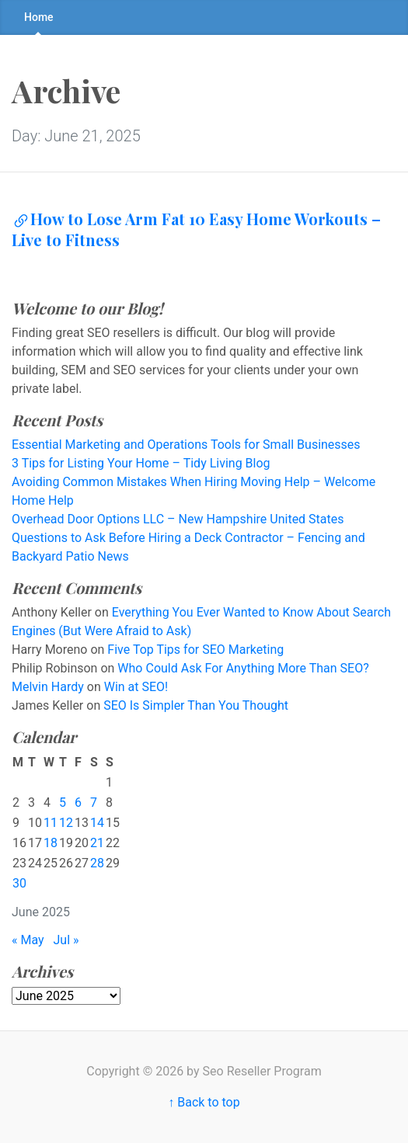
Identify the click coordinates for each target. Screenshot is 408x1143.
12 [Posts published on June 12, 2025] (66, 822)
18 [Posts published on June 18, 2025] (51, 843)
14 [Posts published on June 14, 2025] (97, 822)
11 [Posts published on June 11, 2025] (51, 822)
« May (28, 940)
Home (39, 17)
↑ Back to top (203, 1102)
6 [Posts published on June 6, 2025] (78, 802)
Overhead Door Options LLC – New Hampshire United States (178, 519)
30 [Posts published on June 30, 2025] (19, 883)
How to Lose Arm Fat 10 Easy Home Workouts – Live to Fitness (196, 229)
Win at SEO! (136, 686)
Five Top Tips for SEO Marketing (195, 649)
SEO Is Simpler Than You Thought (195, 705)
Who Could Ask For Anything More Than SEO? (242, 668)
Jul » (66, 940)
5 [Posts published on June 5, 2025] (62, 802)
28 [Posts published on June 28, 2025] (97, 863)
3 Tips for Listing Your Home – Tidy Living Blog (141, 463)
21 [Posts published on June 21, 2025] (97, 843)
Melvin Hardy (48, 686)
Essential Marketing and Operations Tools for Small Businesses (186, 444)
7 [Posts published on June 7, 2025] (93, 802)
